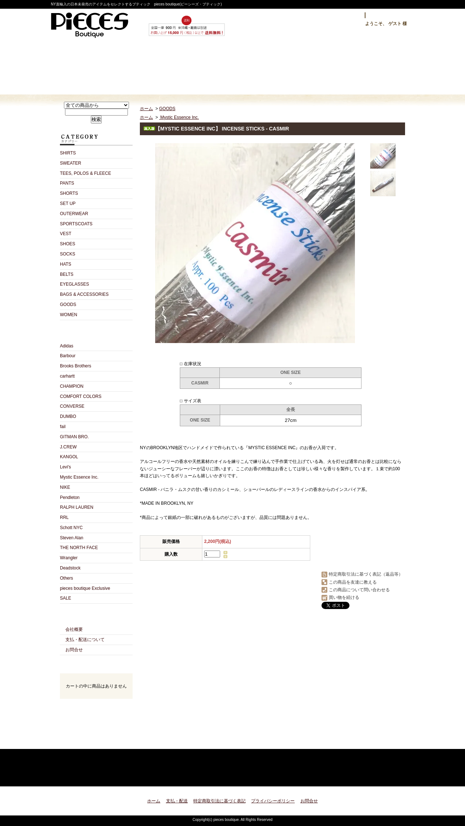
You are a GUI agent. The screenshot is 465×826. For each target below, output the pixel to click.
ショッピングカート (373, 67)
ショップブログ (233, 67)
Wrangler (68, 557)
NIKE (65, 487)
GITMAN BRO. (74, 436)
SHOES (67, 243)
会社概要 (74, 629)
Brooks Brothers (75, 365)
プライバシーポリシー (273, 800)
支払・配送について (163, 67)
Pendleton (70, 497)
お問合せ (303, 67)
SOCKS (67, 254)
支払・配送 (177, 800)
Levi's (65, 467)
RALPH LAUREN (76, 507)
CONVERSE (72, 406)
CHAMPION (72, 386)
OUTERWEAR (74, 213)
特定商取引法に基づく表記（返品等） (366, 574)
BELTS (66, 274)
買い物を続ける (344, 597)
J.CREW (68, 447)
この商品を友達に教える (353, 582)
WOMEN (68, 314)
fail (62, 426)
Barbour (68, 355)
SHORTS (69, 193)
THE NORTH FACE (79, 547)
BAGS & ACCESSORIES (84, 294)
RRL (64, 517)
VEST (65, 233)
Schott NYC (71, 527)
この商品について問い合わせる (359, 589)
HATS (65, 264)
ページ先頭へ (393, 776)
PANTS (67, 183)
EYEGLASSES (74, 284)
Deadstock (70, 568)
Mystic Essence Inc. (79, 477)
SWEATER (70, 163)
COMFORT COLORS (80, 396)
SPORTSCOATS (76, 223)
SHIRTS (68, 153)
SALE (65, 598)
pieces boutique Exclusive (85, 588)
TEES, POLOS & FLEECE (85, 173)
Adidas (66, 345)
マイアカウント (388, 15)
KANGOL (69, 456)
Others (66, 578)
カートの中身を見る (96, 708)
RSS (83, 741)
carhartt (67, 376)
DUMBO (68, 416)
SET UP (68, 203)
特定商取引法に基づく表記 (219, 800)
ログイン (347, 15)
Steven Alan (71, 537)
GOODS (68, 304)
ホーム (92, 67)
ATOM (109, 741)
